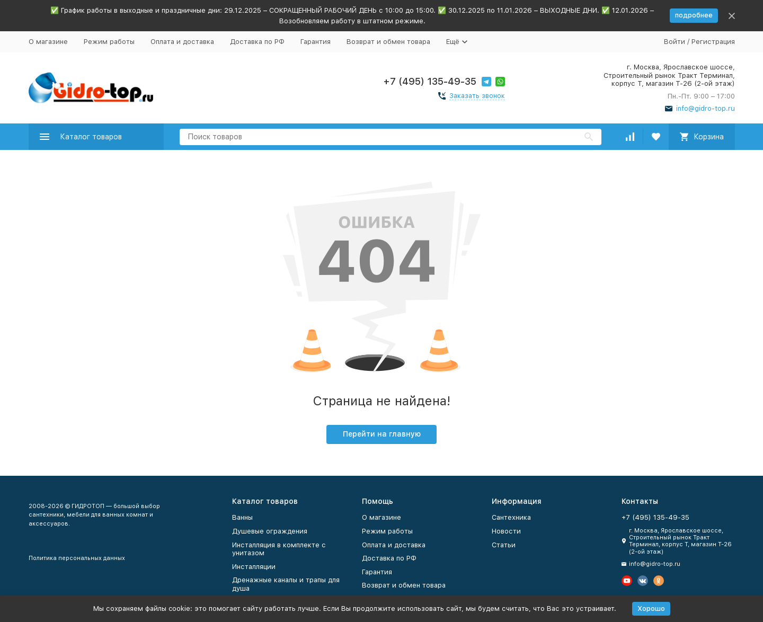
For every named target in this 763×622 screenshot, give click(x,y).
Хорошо (651, 608)
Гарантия (315, 42)
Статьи (504, 545)
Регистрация (713, 42)
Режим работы (109, 42)
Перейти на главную (382, 434)
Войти (674, 42)
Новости (506, 531)
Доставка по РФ (257, 42)
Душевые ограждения (269, 531)
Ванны (242, 517)
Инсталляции (254, 567)
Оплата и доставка (182, 42)
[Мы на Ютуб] (627, 580)
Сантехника (511, 517)
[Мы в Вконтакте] (642, 580)
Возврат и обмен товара (388, 42)
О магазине (48, 42)
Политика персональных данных (77, 558)
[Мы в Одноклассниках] (658, 580)
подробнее (694, 15)
